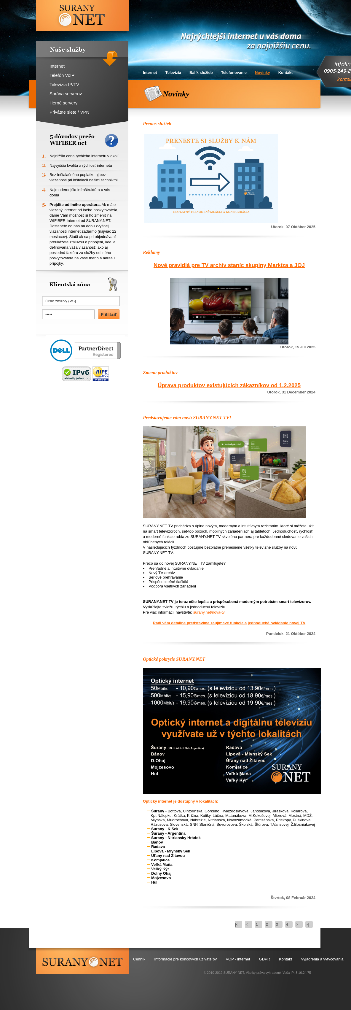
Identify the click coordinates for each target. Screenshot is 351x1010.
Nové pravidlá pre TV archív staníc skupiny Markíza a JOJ (229, 265)
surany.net (82, 961)
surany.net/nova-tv (209, 612)
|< (236, 924)
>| (307, 924)
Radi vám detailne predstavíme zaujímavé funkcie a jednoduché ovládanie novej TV (229, 623)
